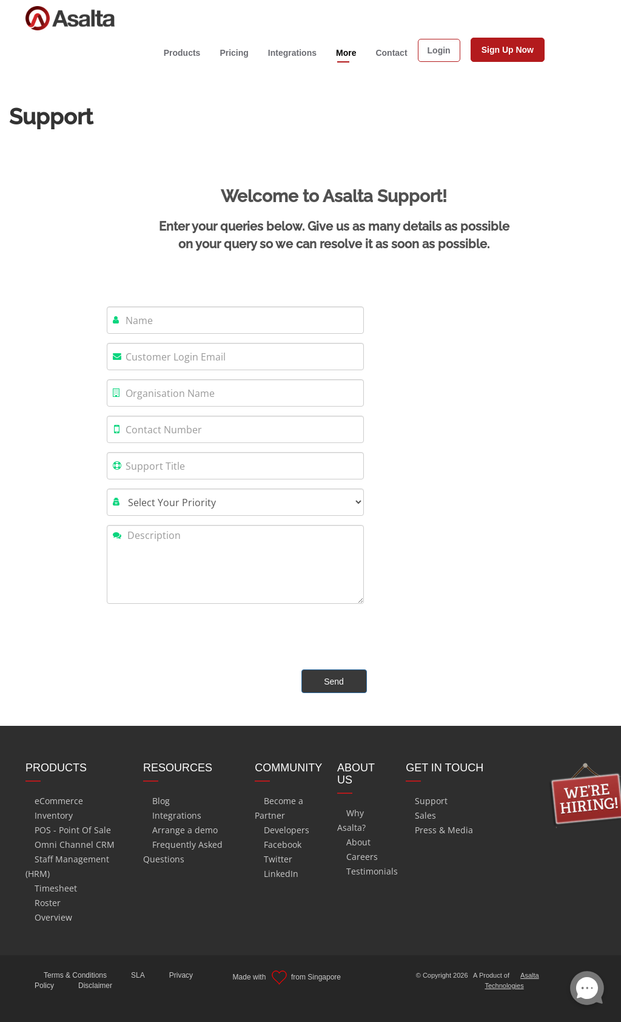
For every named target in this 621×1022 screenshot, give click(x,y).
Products (182, 53)
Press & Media (444, 830)
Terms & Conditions (75, 975)
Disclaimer (95, 985)
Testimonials (372, 871)
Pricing (234, 53)
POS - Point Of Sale (73, 830)
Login (439, 50)
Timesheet (56, 888)
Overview (53, 917)
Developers (286, 830)
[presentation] (199, 636)
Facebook (282, 844)
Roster (48, 903)
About (358, 842)
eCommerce (59, 801)
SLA (138, 975)
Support (431, 801)
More (346, 53)
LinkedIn (281, 873)
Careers (362, 856)
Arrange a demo (185, 830)
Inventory (54, 815)
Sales (425, 815)
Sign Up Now (508, 50)
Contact (391, 53)
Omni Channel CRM (75, 844)
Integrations (292, 53)
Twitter (278, 859)
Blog (161, 801)
